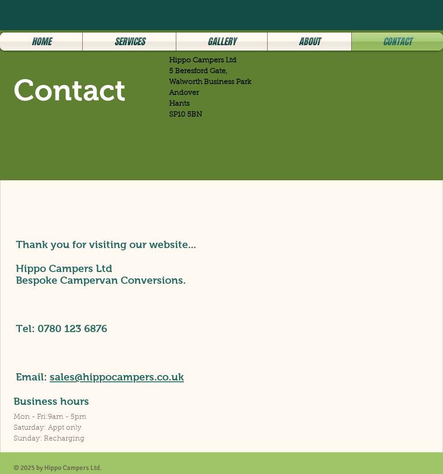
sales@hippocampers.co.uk (117, 377)
